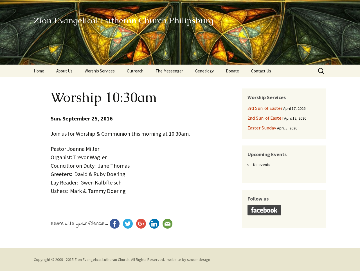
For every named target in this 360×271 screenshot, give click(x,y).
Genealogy (204, 71)
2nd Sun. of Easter (265, 118)
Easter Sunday (262, 128)
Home (39, 71)
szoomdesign (198, 259)
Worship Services (100, 71)
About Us (64, 71)
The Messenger (169, 71)
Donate (232, 71)
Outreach (135, 71)
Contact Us (261, 71)
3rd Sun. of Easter (265, 108)
